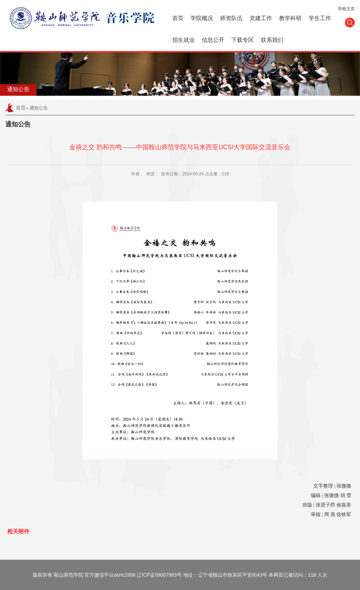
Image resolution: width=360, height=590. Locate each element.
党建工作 (261, 18)
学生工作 (320, 18)
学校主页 (346, 8)
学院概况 (202, 18)
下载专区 (242, 40)
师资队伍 (231, 18)
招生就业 (183, 40)
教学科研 (290, 18)
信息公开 (213, 40)
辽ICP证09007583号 (159, 575)
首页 (178, 18)
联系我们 (272, 40)
